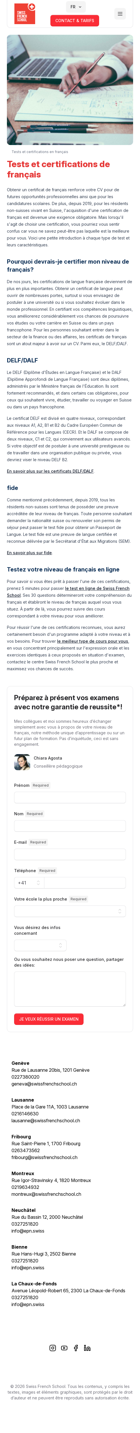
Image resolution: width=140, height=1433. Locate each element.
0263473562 (26, 1150)
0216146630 (25, 1114)
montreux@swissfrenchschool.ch (46, 1194)
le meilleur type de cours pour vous (92, 641)
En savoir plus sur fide (29, 552)
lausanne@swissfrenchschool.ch (46, 1120)
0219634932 (25, 1187)
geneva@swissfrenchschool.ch (44, 1084)
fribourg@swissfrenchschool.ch (44, 1157)
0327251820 (25, 1224)
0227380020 (25, 1077)
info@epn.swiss (28, 1231)
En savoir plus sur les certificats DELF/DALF (50, 471)
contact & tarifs (74, 20)
